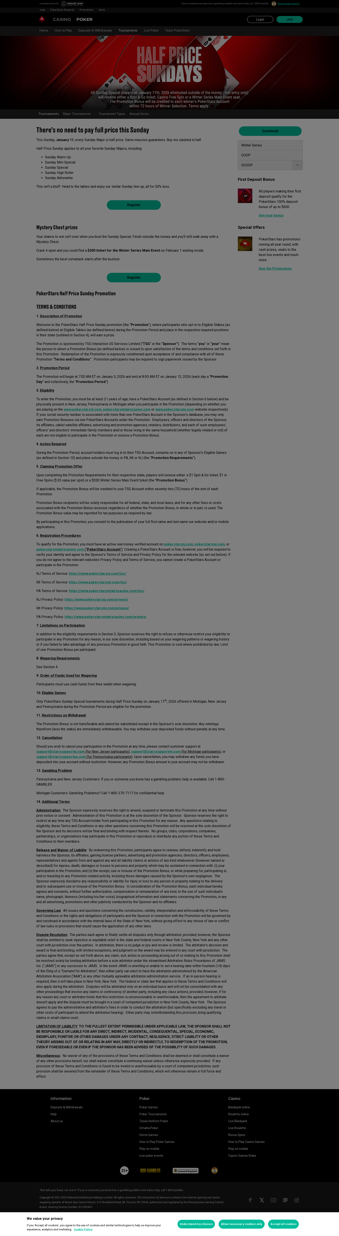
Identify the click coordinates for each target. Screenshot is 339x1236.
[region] (169, 1224)
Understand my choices (196, 1224)
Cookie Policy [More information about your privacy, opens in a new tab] (83, 1229)
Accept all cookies (283, 1224)
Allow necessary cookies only (241, 1224)
